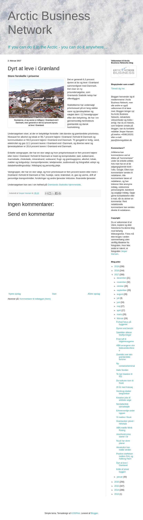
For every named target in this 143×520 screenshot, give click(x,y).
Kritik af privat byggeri (122, 470)
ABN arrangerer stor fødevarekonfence (125, 348)
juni (119, 302)
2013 (117, 494)
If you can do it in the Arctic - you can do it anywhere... (57, 47)
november (122, 282)
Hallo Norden (122, 370)
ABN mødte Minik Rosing (124, 429)
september (122, 290)
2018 (117, 270)
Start (54, 294)
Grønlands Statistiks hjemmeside (64, 184)
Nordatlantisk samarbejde (123, 405)
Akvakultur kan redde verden (123, 448)
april (119, 310)
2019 (117, 266)
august (120, 294)
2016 (117, 482)
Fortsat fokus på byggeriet (123, 323)
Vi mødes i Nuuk (123, 417)
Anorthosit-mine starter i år (123, 435)
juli (118, 298)
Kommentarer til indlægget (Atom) (35, 299)
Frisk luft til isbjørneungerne (125, 340)
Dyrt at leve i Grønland (122, 464)
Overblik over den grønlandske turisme (124, 357)
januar (120, 477)
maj (119, 306)
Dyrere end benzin (124, 328)
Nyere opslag (15, 294)
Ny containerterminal (125, 364)
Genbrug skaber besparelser (123, 392)
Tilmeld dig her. (118, 88)
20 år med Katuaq (124, 387)
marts (119, 314)
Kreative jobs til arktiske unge (123, 399)
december (122, 278)
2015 (117, 486)
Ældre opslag (94, 294)
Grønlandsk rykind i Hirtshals (125, 422)
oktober (120, 286)
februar (120, 318)
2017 (117, 274)
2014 (117, 490)
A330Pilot (75, 513)
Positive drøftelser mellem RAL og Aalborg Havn (124, 456)
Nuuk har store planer (123, 442)
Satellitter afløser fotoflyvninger (124, 333)
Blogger (94, 513)
